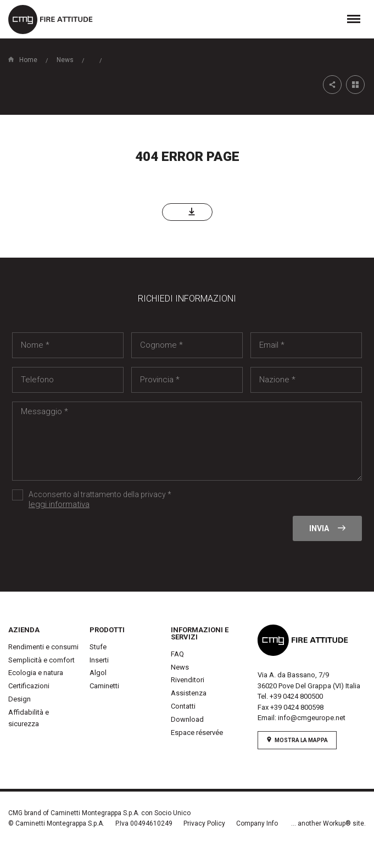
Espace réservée (197, 732)
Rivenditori (187, 680)
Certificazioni (28, 686)
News (180, 667)
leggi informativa (59, 504)
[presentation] (95, 537)
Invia (327, 528)
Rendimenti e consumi (43, 647)
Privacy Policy (204, 823)
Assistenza (188, 693)
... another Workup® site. (328, 823)
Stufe (98, 647)
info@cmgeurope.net (311, 718)
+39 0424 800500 (296, 696)
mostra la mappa (297, 740)
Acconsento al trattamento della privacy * (116, 499)
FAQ (177, 654)
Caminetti (104, 686)
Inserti (99, 660)
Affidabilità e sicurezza (28, 718)
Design (19, 699)
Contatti (183, 706)
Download (187, 719)
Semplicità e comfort (41, 660)
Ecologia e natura (35, 673)
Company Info (257, 823)
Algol (98, 673)
